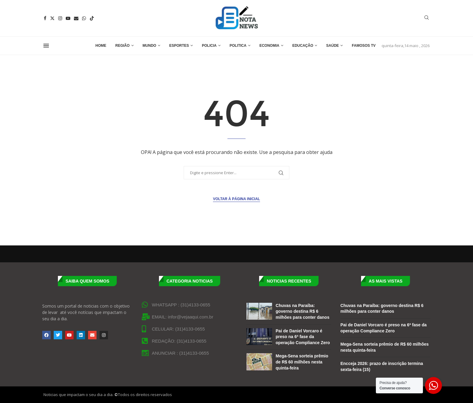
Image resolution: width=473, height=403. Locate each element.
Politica (238, 45)
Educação (302, 45)
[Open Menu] (46, 45)
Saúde (332, 45)
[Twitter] (52, 18)
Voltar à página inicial (236, 199)
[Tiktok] (91, 18)
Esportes (179, 45)
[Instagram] (60, 18)
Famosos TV (364, 45)
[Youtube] (68, 18)
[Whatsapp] (84, 18)
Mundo (149, 45)
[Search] (427, 18)
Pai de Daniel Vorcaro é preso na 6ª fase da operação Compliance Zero (303, 336)
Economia (269, 45)
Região (122, 45)
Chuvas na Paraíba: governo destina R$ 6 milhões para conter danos (302, 311)
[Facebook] (45, 18)
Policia (209, 45)
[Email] (76, 18)
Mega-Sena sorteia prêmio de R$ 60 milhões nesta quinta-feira (302, 361)
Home (100, 45)
